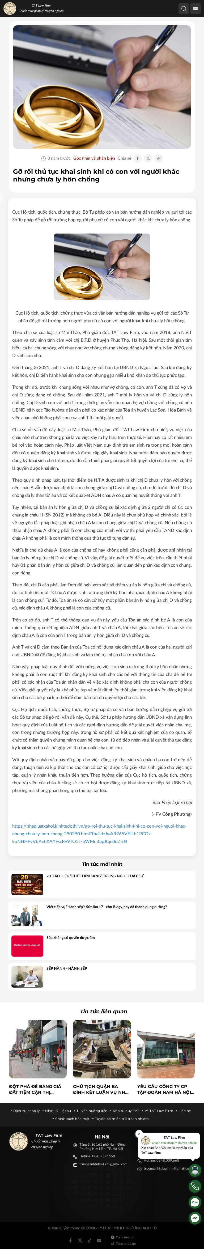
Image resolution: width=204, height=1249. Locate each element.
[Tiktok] (89, 1240)
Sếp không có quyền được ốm (70, 938)
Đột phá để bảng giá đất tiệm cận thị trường (35, 1090)
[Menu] (195, 8)
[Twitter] (80, 1240)
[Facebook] (70, 1240)
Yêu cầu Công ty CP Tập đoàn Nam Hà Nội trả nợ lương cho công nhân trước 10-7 (165, 1090)
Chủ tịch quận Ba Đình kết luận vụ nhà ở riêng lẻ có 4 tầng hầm (100, 1090)
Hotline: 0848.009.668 (97, 1156)
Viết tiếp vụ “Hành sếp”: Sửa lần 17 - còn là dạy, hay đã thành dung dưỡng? (106, 907)
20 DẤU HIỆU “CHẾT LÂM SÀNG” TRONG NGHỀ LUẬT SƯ (95, 876)
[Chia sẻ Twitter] (148, 158)
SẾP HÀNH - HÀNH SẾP (66, 969)
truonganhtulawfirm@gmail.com (103, 1164)
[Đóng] (139, 1133)
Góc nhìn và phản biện (94, 158)
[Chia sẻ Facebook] (137, 158)
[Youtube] (99, 1240)
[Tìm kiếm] (183, 8)
